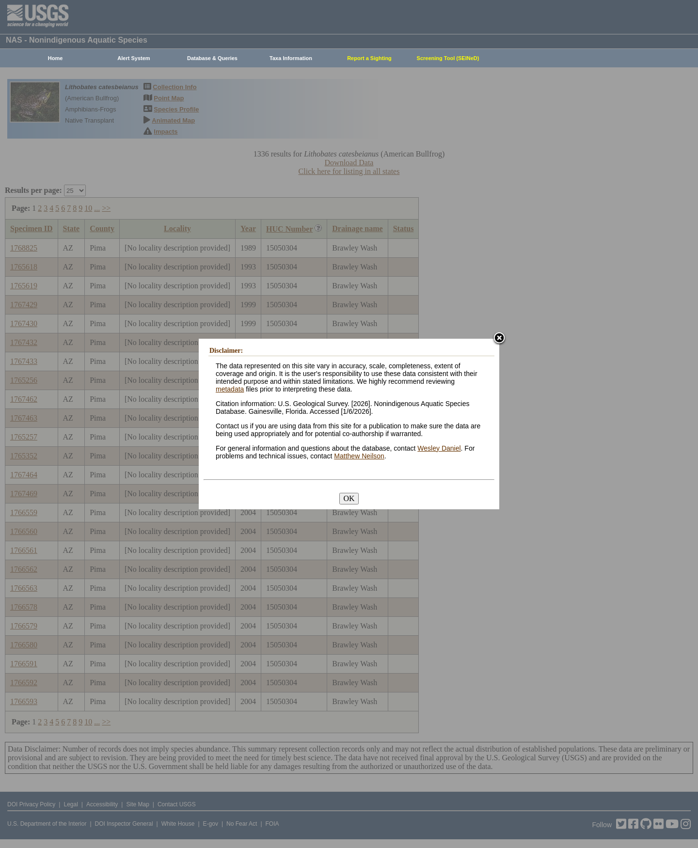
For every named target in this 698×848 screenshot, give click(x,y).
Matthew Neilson (359, 456)
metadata (230, 389)
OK (348, 498)
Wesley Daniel (438, 448)
